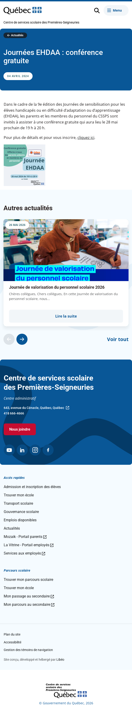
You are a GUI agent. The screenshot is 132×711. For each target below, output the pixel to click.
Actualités (17, 35)
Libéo (60, 659)
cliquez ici (85, 137)
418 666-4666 (14, 413)
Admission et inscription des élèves (32, 487)
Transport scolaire (18, 503)
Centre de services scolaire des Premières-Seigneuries (41, 22)
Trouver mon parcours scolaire (28, 579)
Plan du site (12, 634)
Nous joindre (19, 429)
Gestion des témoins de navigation (28, 650)
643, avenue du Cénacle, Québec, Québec (36, 408)
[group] (66, 272)
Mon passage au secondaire (29, 596)
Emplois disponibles (20, 520)
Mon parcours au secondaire (29, 604)
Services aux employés (24, 553)
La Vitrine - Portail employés (28, 545)
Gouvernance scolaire (21, 512)
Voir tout (118, 339)
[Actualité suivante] (22, 339)
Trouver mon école (19, 495)
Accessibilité (12, 642)
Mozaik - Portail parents (25, 536)
